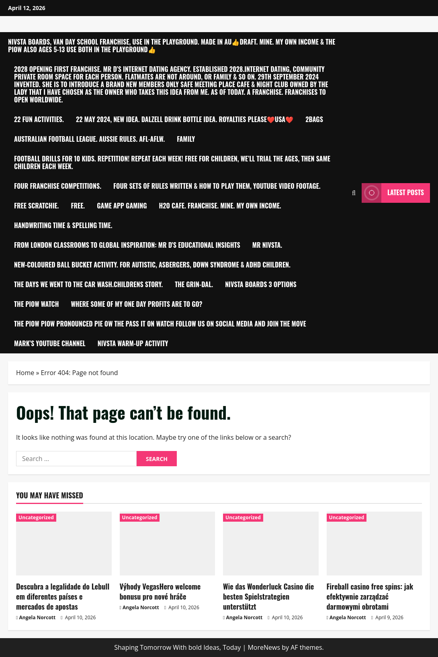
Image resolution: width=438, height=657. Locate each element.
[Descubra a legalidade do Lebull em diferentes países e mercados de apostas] (64, 543)
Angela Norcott (37, 617)
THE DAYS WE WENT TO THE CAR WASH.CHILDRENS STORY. (88, 284)
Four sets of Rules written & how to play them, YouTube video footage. (217, 186)
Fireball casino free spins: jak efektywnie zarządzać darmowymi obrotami (370, 596)
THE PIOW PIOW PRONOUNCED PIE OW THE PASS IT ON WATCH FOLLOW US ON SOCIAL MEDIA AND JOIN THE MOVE (160, 323)
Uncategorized (36, 517)
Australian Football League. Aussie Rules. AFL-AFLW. (89, 139)
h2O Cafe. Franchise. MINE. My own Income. (220, 205)
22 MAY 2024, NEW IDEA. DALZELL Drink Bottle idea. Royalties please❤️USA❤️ (184, 119)
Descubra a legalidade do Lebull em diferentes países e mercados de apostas (62, 596)
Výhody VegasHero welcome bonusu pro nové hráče (160, 591)
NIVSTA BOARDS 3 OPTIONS (261, 284)
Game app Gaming (122, 205)
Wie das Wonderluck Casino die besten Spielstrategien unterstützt (268, 596)
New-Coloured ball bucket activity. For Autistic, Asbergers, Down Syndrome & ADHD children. (152, 264)
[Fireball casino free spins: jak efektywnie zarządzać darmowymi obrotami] (374, 543)
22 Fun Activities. (39, 119)
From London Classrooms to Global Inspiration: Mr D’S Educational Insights (127, 245)
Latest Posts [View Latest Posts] (393, 193)
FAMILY (186, 139)
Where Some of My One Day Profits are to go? (136, 304)
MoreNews (264, 647)
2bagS (314, 119)
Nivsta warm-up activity (133, 343)
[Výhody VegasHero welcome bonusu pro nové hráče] (167, 543)
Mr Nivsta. (267, 245)
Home (25, 372)
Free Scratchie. (36, 205)
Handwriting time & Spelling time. (63, 225)
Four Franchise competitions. (57, 186)
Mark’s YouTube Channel (50, 343)
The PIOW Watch (36, 304)
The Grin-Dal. (194, 284)
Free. (78, 205)
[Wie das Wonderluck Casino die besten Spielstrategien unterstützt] (271, 543)
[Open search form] (354, 193)
